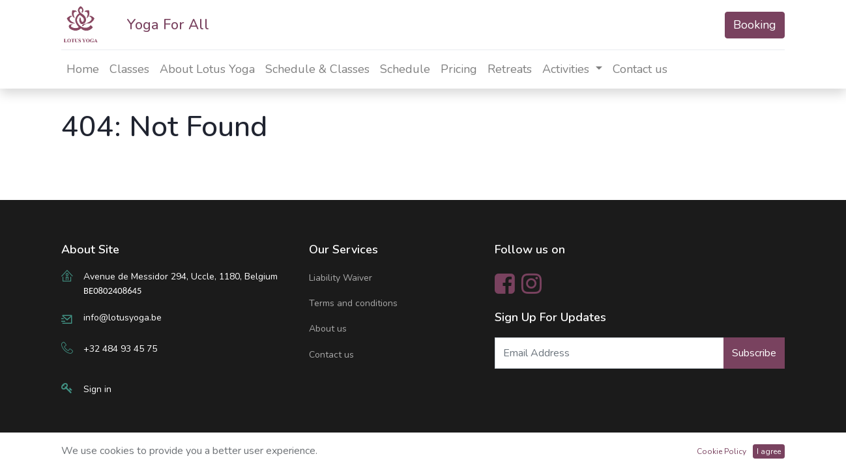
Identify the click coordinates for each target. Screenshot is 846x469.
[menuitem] (82, 69)
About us (328, 328)
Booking (754, 25)
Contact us (331, 354)
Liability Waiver (340, 278)
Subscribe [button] (754, 353)
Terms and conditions (353, 303)
